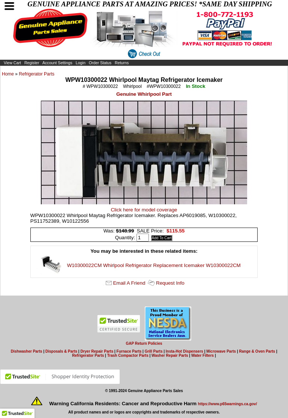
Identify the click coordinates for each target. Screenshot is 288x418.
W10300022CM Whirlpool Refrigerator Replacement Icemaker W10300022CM (154, 265)
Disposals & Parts (61, 351)
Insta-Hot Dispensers (184, 351)
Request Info (170, 283)
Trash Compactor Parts (127, 355)
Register (31, 62)
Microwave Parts (221, 351)
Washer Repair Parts (170, 355)
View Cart (12, 62)
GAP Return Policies (144, 343)
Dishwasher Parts (26, 351)
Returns (122, 62)
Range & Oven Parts (257, 351)
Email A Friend (129, 283)
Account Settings (57, 62)
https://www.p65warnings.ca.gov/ (227, 404)
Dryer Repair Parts (96, 351)
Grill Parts (154, 351)
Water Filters (202, 355)
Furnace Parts (129, 351)
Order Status (100, 62)
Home (8, 74)
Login (81, 62)
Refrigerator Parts (36, 74)
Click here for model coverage (144, 210)
